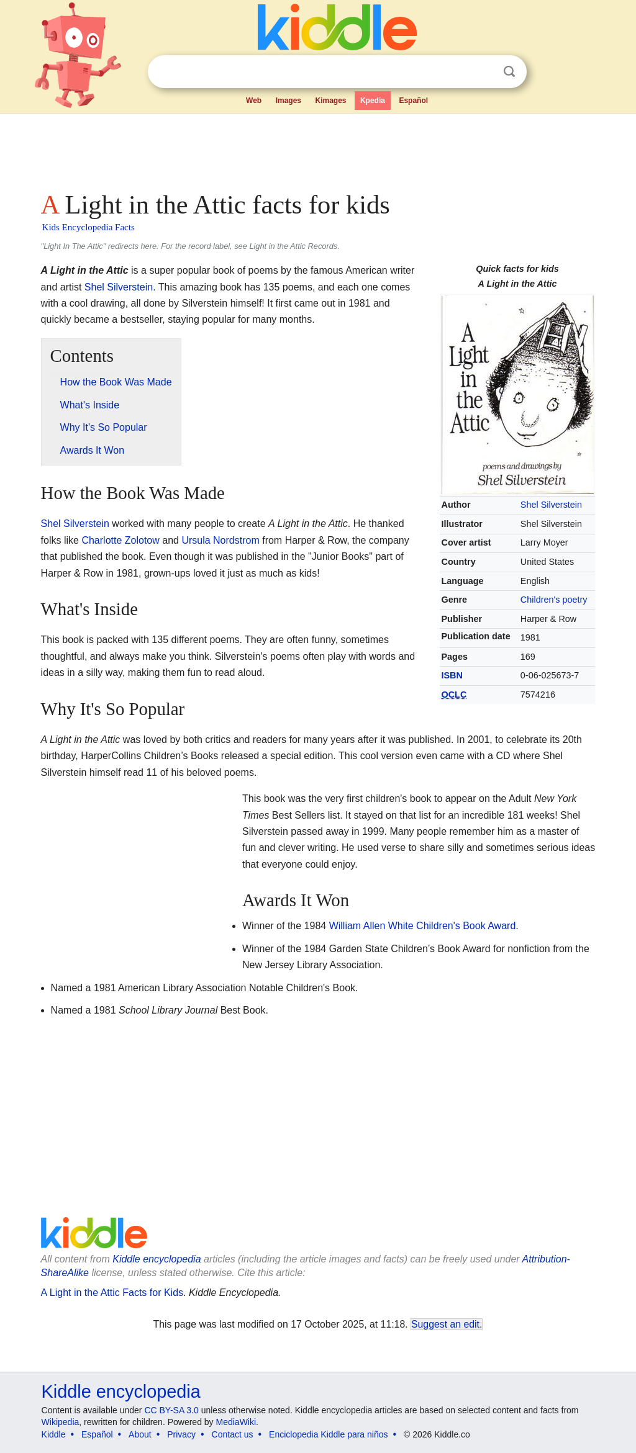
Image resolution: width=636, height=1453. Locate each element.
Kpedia (372, 100)
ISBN (452, 675)
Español (413, 100)
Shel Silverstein (551, 505)
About (140, 1434)
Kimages (330, 100)
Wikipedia (61, 1422)
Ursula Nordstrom (220, 540)
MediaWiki (236, 1422)
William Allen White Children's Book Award (422, 925)
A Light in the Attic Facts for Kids (112, 1292)
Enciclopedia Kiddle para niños (328, 1434)
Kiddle (54, 1434)
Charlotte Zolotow (120, 540)
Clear (483, 72)
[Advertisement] (317, 149)
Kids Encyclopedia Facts (88, 227)
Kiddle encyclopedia (156, 1259)
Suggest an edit (445, 1324)
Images (288, 100)
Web (253, 100)
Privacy (181, 1434)
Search (509, 72)
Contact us (232, 1434)
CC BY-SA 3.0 (171, 1410)
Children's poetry (554, 600)
